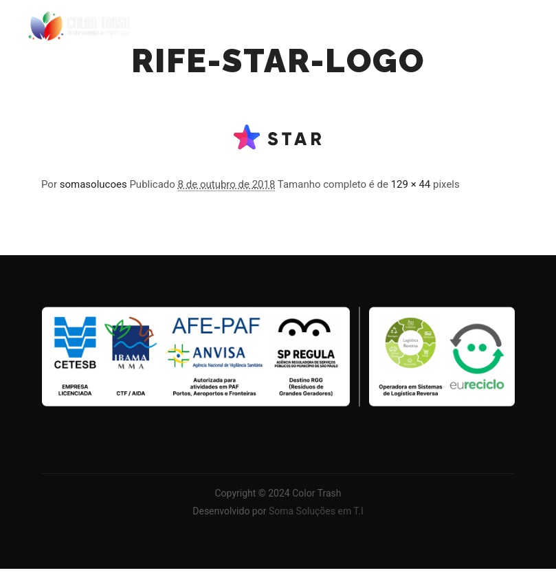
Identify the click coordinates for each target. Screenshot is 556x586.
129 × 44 (411, 184)
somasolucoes (93, 184)
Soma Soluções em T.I (316, 511)
